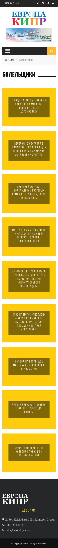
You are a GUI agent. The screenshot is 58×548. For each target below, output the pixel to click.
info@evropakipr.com (18, 530)
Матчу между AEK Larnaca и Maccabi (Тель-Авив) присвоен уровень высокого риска (29, 235)
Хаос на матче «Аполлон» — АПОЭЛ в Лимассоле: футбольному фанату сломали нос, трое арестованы (29, 322)
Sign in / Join (12, 3)
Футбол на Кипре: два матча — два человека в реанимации (29, 365)
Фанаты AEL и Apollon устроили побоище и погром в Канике (29, 451)
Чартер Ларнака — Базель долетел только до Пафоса (29, 408)
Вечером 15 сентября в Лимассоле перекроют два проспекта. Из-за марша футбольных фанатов (29, 149)
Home (11, 60)
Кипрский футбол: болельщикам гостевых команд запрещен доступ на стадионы (29, 192)
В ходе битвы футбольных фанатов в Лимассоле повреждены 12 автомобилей (29, 105)
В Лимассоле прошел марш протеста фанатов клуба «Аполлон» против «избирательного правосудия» (29, 278)
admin (25, 543)
